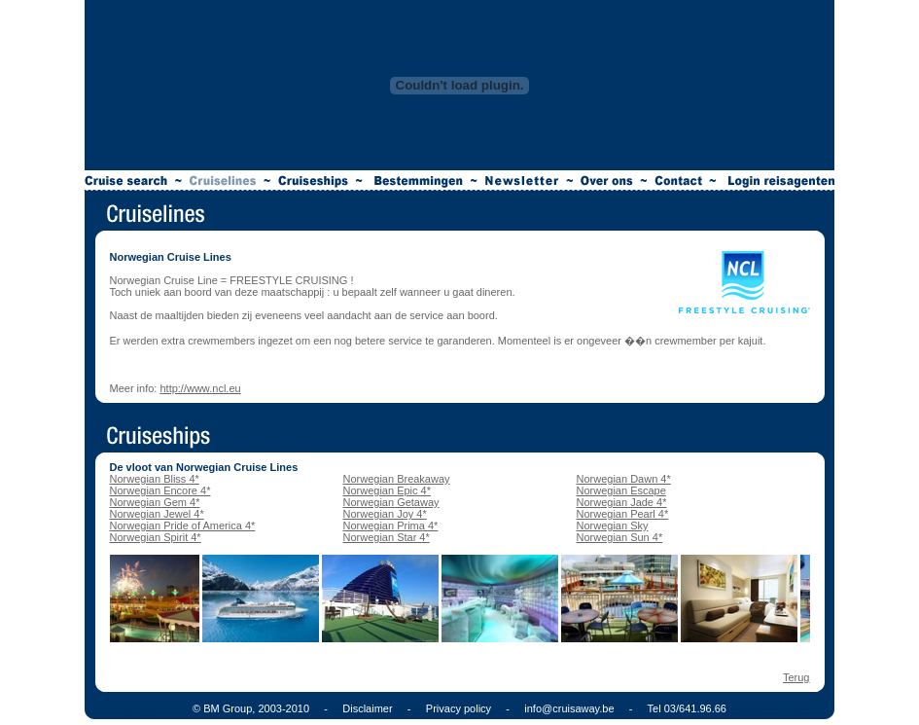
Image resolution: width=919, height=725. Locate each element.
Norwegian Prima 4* (391, 525)
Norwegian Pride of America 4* (183, 525)
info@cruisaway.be (569, 708)
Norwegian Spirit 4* (155, 537)
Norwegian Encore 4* (160, 490)
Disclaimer (367, 708)
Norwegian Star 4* (386, 537)
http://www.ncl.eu (199, 388)
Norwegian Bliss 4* (154, 479)
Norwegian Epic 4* (387, 490)
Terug (796, 677)
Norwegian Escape (621, 490)
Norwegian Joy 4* (385, 514)
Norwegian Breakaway (396, 479)
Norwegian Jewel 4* (157, 514)
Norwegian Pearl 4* (623, 514)
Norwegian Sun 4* (620, 537)
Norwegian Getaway (391, 502)
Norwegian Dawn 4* (624, 479)
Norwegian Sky (613, 525)
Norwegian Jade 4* (622, 502)
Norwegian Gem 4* (155, 502)
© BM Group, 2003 (237, 708)
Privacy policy (458, 708)
